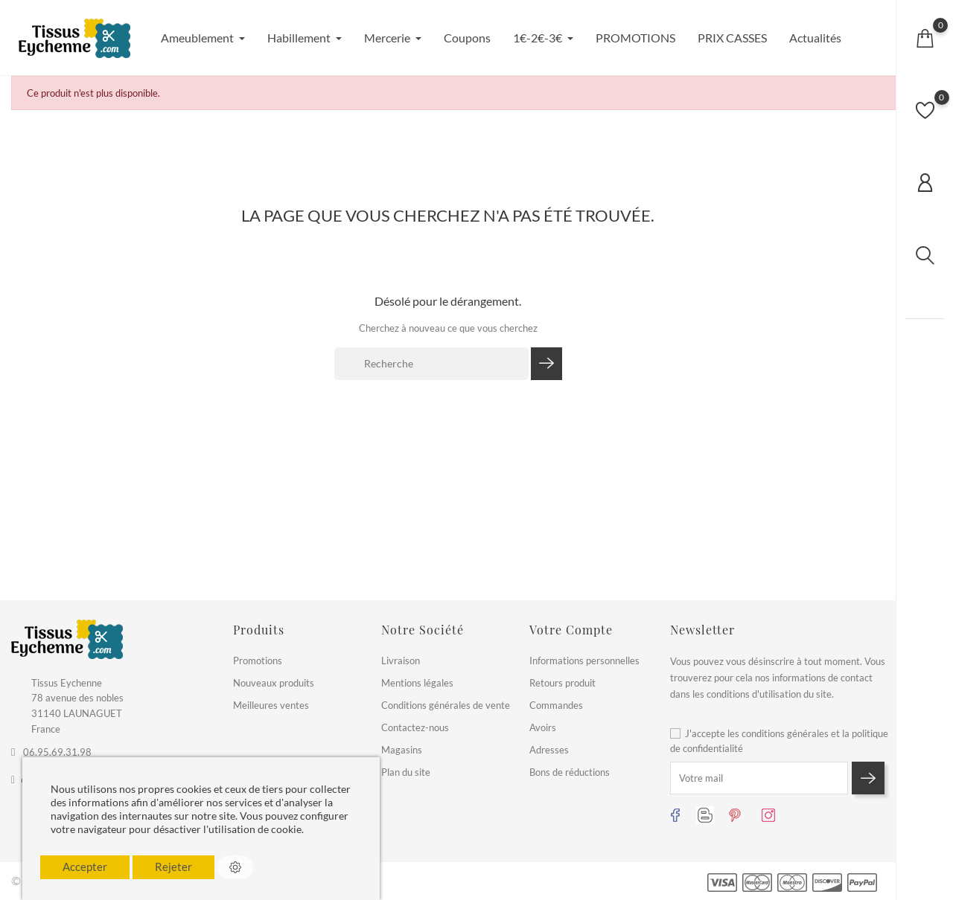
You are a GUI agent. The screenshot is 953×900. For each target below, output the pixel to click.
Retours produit (562, 683)
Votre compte (571, 629)
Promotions (257, 660)
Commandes (556, 705)
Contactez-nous (415, 727)
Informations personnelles (584, 660)
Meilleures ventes (271, 705)
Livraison (400, 660)
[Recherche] (431, 363)
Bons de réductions (569, 772)
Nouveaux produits (273, 683)
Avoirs (542, 727)
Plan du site (405, 772)
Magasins (401, 750)
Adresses (549, 750)
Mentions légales (417, 683)
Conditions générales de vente (445, 705)
